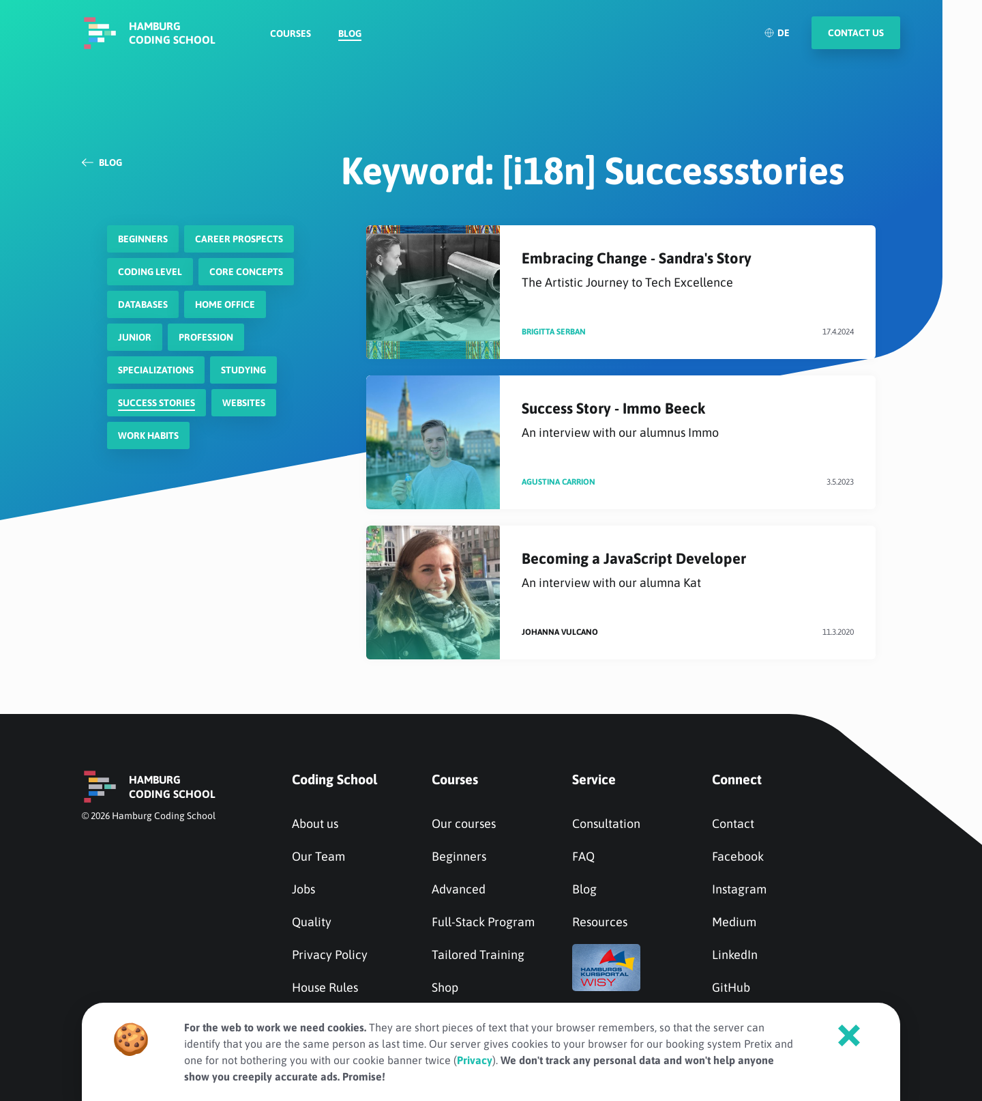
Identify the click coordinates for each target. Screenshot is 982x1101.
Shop (445, 987)
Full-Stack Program (483, 922)
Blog (349, 45)
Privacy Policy (330, 954)
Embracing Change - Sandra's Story (688, 270)
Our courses (464, 823)
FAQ (583, 856)
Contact (733, 823)
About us (315, 823)
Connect (737, 779)
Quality (311, 922)
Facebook (738, 856)
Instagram (739, 889)
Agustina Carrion (558, 482)
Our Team (318, 856)
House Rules (325, 987)
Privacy (474, 1060)
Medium (734, 922)
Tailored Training (478, 954)
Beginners (459, 856)
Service (594, 779)
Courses (290, 45)
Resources (599, 922)
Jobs (303, 889)
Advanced (459, 889)
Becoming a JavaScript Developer (688, 570)
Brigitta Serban (554, 332)
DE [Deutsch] (777, 44)
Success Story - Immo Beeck (688, 420)
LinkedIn (735, 954)
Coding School (334, 779)
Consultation (606, 823)
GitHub (731, 987)
